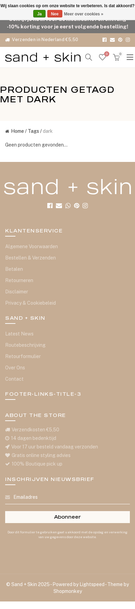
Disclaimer (16, 291)
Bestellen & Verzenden (30, 258)
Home (14, 131)
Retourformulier (23, 356)
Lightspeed (92, 584)
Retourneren (19, 280)
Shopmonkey (67, 591)
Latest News (19, 334)
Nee (55, 14)
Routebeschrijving (25, 345)
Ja (39, 14)
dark (48, 131)
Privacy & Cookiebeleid (30, 303)
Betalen (14, 269)
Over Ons (15, 367)
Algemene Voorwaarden (31, 246)
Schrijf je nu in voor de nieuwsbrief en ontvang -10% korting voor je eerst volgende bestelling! (67, 22)
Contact (14, 379)
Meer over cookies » (83, 14)
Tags (33, 131)
